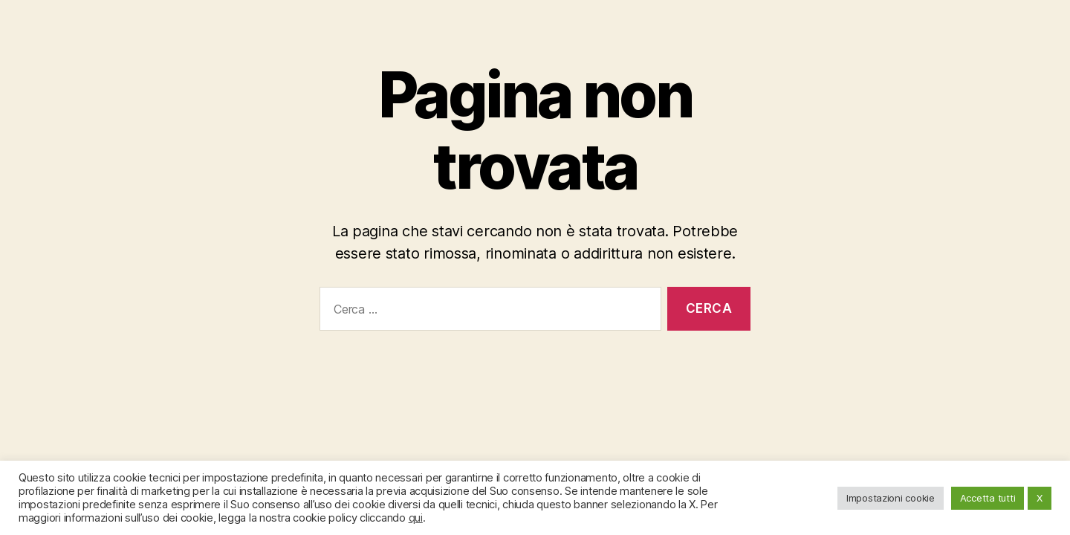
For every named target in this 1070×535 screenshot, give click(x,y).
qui (416, 518)
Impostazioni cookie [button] (890, 498)
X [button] (1040, 498)
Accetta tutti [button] (988, 498)
